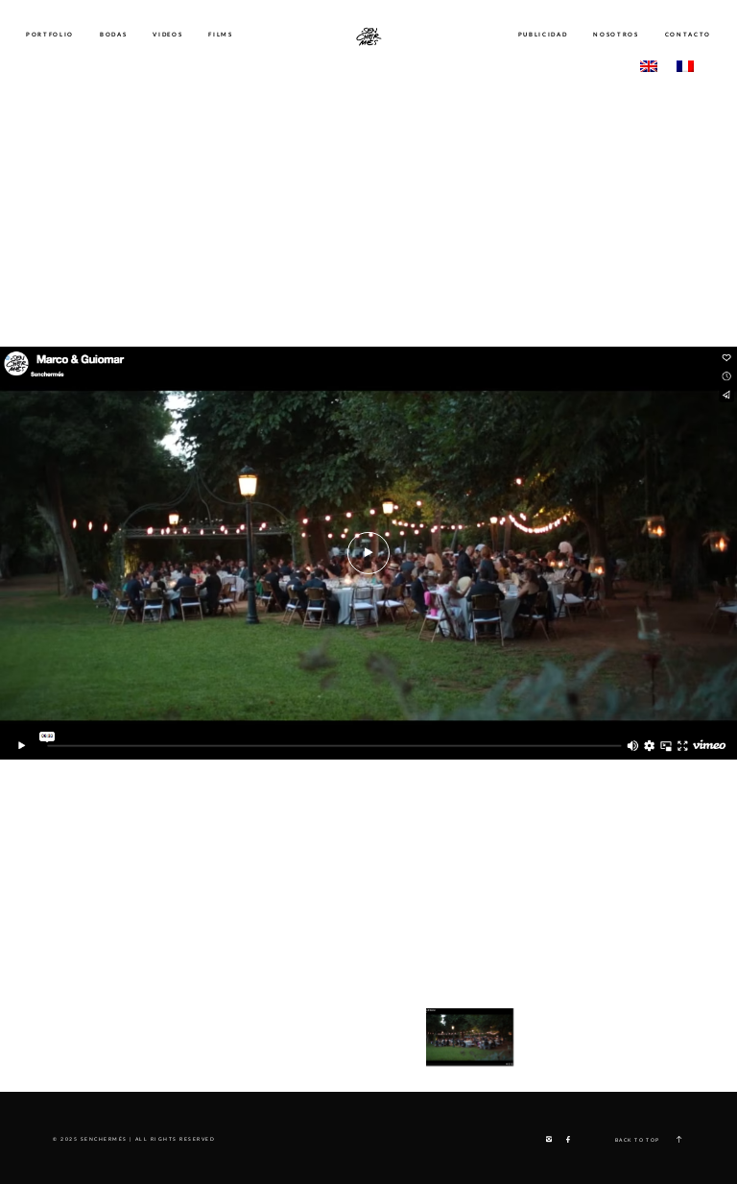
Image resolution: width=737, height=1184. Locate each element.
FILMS (220, 34)
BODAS (113, 34)
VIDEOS (167, 34)
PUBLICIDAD (543, 34)
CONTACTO (688, 34)
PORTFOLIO (50, 34)
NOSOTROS (615, 34)
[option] (368, 553)
